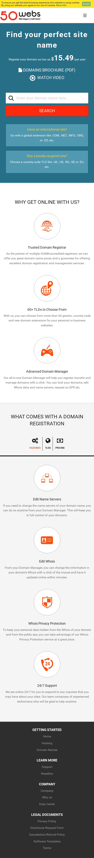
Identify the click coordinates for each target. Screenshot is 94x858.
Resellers (47, 773)
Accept (86, 4)
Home (47, 736)
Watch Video (47, 78)
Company (47, 791)
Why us (47, 797)
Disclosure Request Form (47, 828)
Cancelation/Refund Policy (47, 834)
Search (47, 110)
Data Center (47, 804)
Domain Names (47, 750)
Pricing (59, 443)
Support (47, 767)
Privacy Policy (47, 821)
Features (35, 443)
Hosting (47, 743)
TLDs (48, 443)
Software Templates (47, 841)
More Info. (61, 5)
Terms (47, 848)
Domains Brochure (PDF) (47, 70)
